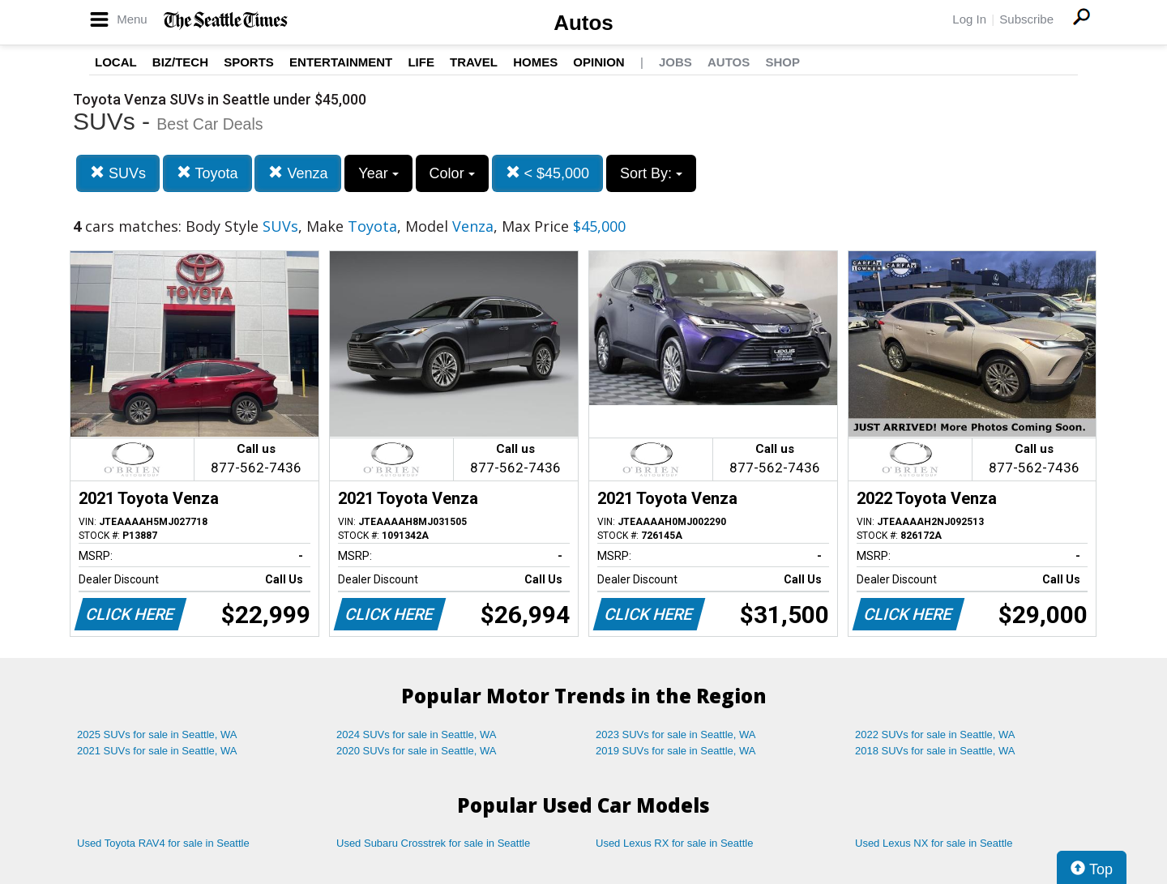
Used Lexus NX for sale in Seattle (933, 843)
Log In (969, 19)
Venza (297, 172)
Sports (249, 62)
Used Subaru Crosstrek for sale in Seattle (433, 843)
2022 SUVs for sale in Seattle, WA (935, 734)
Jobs (675, 62)
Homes (535, 62)
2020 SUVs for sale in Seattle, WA (416, 751)
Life (421, 62)
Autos (583, 23)
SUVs (118, 172)
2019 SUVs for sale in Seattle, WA (676, 751)
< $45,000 (548, 172)
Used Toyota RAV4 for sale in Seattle (163, 843)
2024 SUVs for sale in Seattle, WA (416, 734)
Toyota (207, 172)
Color (452, 173)
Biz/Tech (180, 62)
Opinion (598, 62)
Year (378, 173)
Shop (782, 62)
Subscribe (1026, 19)
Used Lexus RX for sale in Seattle (674, 843)
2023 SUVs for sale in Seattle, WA (676, 734)
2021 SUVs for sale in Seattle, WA (157, 751)
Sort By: (651, 173)
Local (116, 62)
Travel (474, 62)
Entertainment (340, 62)
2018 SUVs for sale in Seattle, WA (935, 751)
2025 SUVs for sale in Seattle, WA (157, 734)
